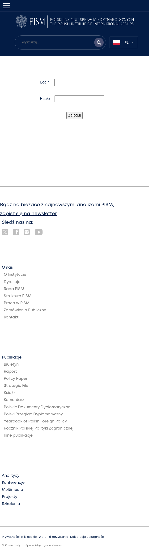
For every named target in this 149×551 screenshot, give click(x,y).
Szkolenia (11, 504)
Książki (10, 393)
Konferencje (13, 482)
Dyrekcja (12, 282)
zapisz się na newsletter (28, 214)
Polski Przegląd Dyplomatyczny (33, 414)
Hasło (45, 98)
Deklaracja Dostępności (87, 537)
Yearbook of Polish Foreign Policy (35, 421)
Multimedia (12, 490)
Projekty (9, 497)
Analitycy (10, 475)
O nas (7, 267)
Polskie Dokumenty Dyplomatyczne (37, 407)
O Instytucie (15, 274)
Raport (10, 371)
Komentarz (14, 400)
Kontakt (11, 317)
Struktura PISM (17, 296)
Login (44, 82)
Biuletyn (11, 364)
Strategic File (16, 386)
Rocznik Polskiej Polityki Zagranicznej (38, 428)
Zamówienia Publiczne (25, 310)
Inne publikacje (18, 435)
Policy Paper (15, 378)
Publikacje (11, 357)
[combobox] (124, 42)
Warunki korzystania (53, 537)
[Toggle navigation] (6, 6)
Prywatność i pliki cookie (19, 537)
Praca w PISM (17, 303)
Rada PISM (14, 289)
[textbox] (124, 42)
